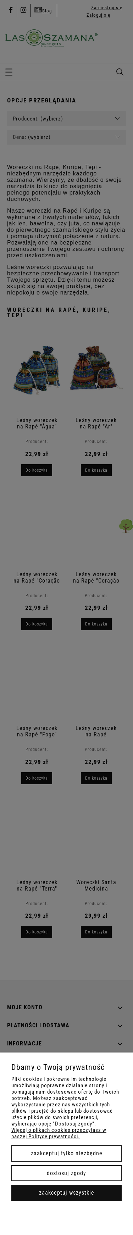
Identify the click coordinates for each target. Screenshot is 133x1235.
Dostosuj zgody (66, 1173)
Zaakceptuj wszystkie (66, 1192)
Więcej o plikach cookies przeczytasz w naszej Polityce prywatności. (58, 1133)
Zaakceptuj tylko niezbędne (66, 1153)
